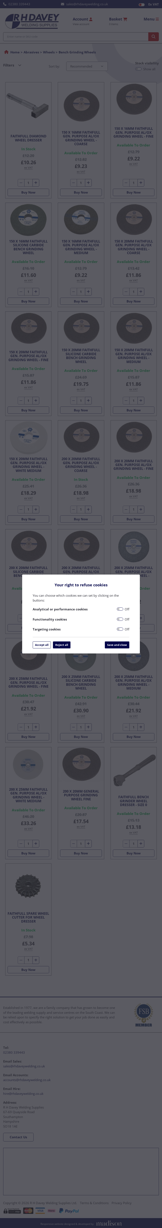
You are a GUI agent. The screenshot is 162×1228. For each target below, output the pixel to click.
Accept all (42, 645)
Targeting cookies (47, 629)
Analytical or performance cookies (60, 609)
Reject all (61, 645)
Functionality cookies (50, 619)
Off (127, 609)
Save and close (117, 645)
